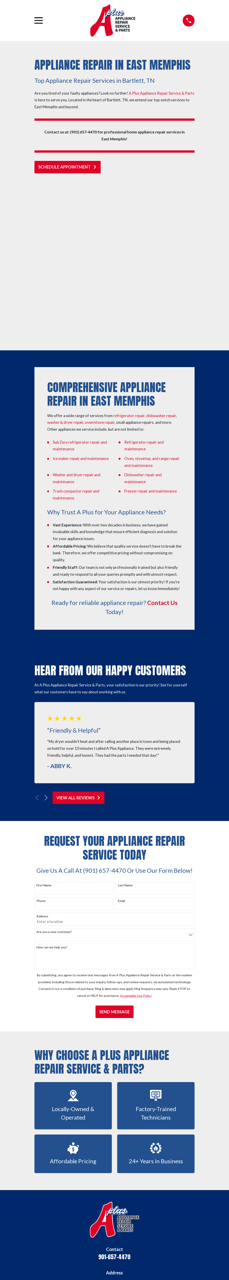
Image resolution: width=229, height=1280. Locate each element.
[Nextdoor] (130, 1235)
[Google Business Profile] (88, 1235)
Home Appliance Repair (114, 1181)
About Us (114, 1170)
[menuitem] (40, 1270)
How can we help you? (51, 787)
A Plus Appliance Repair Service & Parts (161, 93)
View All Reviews (78, 637)
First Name (43, 725)
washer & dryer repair (65, 262)
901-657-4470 (114, 1097)
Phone (41, 741)
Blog (114, 1211)
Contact (114, 1201)
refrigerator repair (129, 255)
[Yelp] (109, 1235)
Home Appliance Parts (114, 1191)
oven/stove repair (99, 262)
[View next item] (46, 637)
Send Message (114, 851)
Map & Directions (114, 1136)
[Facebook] (99, 1235)
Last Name (125, 725)
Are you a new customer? (54, 772)
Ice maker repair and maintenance (81, 298)
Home (114, 1160)
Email (121, 741)
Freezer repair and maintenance (150, 331)
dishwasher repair (161, 255)
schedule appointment (67, 166)
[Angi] (120, 1235)
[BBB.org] (140, 1235)
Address (42, 756)
